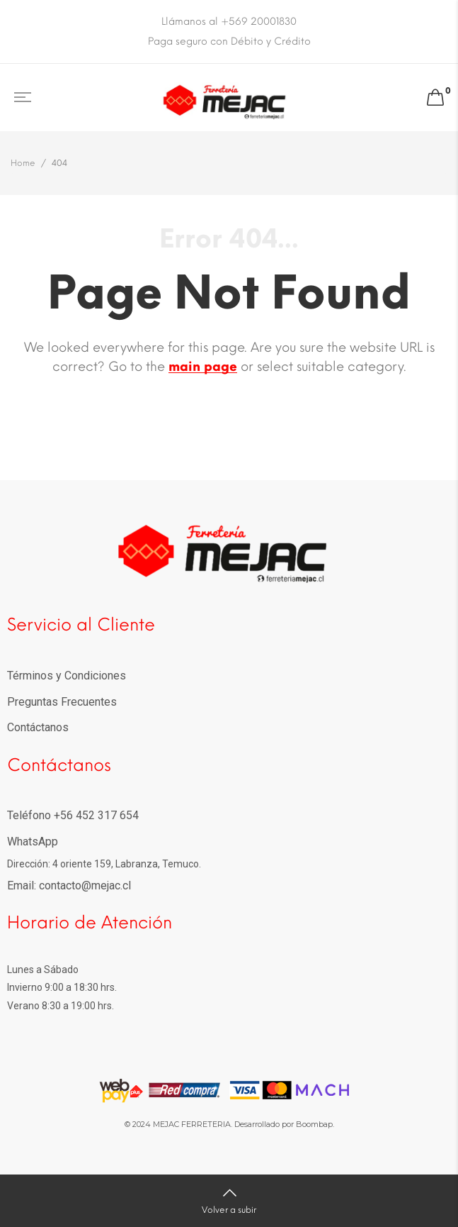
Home (23, 163)
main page (202, 366)
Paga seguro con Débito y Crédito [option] (229, 41)
